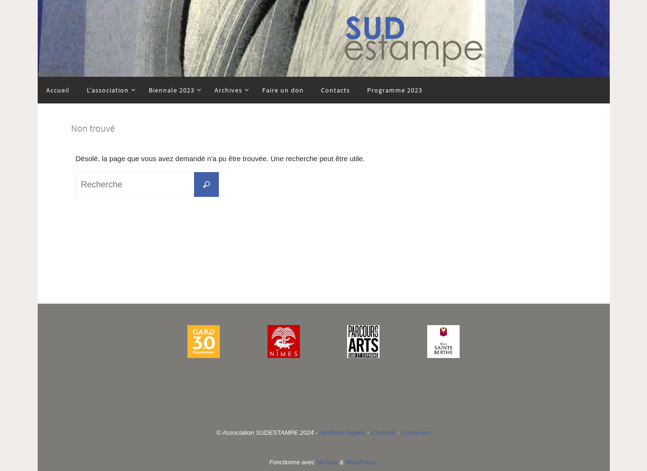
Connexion (416, 432)
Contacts (383, 432)
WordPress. (361, 462)
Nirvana (327, 462)
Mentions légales (342, 432)
